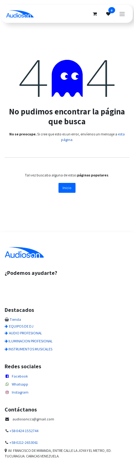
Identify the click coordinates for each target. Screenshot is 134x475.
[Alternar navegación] (122, 14)
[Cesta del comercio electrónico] (94, 13)
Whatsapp (20, 384)
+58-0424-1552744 (23, 430)
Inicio (67, 187)
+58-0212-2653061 (23, 442)
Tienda (15, 319)
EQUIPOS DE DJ (21, 326)
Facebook (20, 376)
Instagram (20, 392)
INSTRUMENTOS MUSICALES (30, 349)
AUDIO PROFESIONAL (25, 333)
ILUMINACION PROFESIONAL (30, 341)
